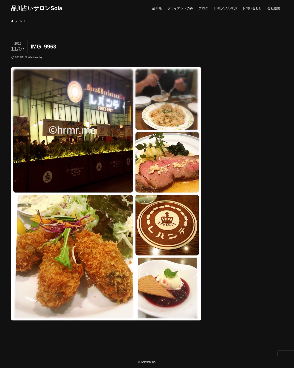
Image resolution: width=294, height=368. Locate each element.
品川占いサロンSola (36, 8)
